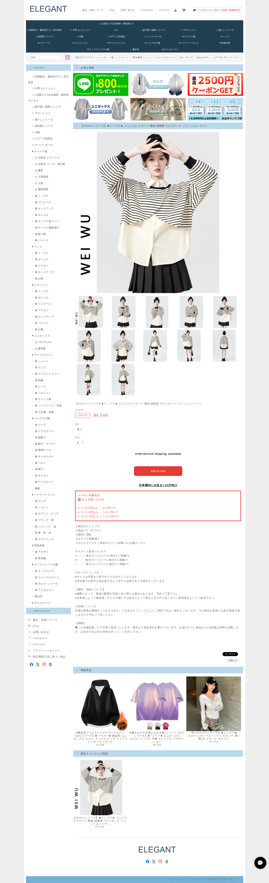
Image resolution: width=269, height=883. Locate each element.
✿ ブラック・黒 (44, 520)
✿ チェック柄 (43, 399)
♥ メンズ (225, 36)
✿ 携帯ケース (43, 450)
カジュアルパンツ (166, 57)
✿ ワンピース (43, 202)
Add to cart (158, 471)
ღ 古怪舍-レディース (47, 157)
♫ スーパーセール (152, 36)
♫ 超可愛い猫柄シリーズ (152, 30)
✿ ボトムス (41, 214)
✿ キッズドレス (44, 570)
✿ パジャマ (41, 240)
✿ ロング (40, 367)
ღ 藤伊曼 (40, 348)
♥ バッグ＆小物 (152, 42)
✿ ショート (41, 361)
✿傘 (37, 488)
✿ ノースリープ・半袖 (48, 405)
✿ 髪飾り (40, 437)
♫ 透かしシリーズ (225, 30)
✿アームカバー (44, 481)
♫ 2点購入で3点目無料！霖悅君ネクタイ (116, 24)
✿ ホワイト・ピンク (47, 513)
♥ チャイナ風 (188, 36)
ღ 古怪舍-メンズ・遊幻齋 (50, 164)
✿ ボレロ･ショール (46, 583)
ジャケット (123, 57)
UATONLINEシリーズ (225, 57)
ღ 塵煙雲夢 (41, 189)
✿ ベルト (40, 462)
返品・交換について (92, 10)
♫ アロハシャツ (189, 30)
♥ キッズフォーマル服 (98, 49)
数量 (77, 437)
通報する (233, 660)
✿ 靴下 (39, 469)
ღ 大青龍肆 (41, 176)
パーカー (103, 57)
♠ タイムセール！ (170, 49)
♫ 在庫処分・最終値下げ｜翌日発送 (44, 30)
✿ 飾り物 (40, 234)
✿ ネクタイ (41, 475)
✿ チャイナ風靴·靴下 (47, 227)
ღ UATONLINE (43, 342)
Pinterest (164, 10)
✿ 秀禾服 (40, 558)
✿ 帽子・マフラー (45, 443)
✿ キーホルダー (44, 456)
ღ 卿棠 (39, 170)
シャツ (149, 57)
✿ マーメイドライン (47, 373)
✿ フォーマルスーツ (47, 577)
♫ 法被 (80, 36)
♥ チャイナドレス (116, 42)
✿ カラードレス (44, 539)
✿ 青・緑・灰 (43, 532)
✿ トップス (41, 195)
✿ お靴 (39, 278)
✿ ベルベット (43, 392)
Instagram (147, 10)
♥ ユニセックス (80, 42)
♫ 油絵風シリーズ (44, 36)
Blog (111, 10)
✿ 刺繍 (39, 380)
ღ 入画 (39, 183)
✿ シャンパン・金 (45, 526)
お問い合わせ (128, 10)
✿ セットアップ (44, 208)
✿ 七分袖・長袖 (44, 412)
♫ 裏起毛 (134, 49)
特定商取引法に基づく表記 (49, 656)
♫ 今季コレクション (80, 30)
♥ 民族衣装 (225, 42)
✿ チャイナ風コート (47, 221)
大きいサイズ (186, 57)
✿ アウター (41, 265)
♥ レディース (44, 42)
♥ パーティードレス (189, 42)
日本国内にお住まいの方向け (158, 485)
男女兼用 (137, 57)
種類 (77, 424)
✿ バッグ (40, 424)
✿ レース (40, 386)
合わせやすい (204, 57)
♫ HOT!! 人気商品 (116, 36)
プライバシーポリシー (46, 650)
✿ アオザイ (41, 551)
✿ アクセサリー (44, 431)
